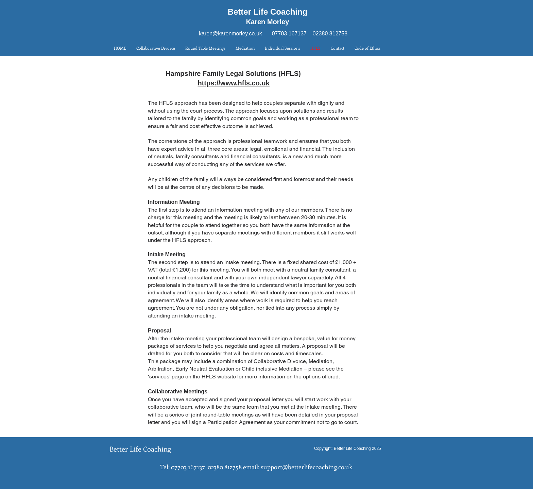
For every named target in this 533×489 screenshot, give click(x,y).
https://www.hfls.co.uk (233, 83)
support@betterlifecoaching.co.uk (306, 467)
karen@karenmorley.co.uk (230, 33)
